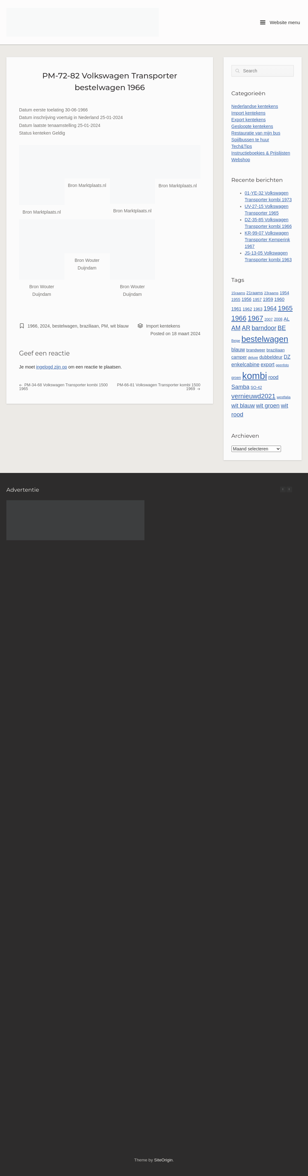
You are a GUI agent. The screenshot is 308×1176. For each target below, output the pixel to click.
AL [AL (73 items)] (287, 319)
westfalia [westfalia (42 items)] (284, 397)
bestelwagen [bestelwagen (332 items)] (264, 339)
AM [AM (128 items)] (236, 328)
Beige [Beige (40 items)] (235, 340)
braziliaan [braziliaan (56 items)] (275, 350)
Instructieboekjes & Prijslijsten (260, 153)
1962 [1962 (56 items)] (247, 309)
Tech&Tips (241, 146)
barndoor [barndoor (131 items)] (263, 327)
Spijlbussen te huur (250, 139)
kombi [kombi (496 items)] (254, 375)
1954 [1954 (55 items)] (284, 292)
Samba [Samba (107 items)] (240, 387)
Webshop (240, 159)
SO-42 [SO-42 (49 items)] (256, 387)
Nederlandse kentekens (254, 106)
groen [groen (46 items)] (236, 377)
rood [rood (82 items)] (273, 377)
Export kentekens (248, 119)
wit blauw (119, 326)
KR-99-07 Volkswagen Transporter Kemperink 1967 (267, 239)
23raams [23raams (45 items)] (271, 293)
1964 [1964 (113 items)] (270, 308)
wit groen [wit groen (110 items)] (267, 405)
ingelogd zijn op (51, 366)
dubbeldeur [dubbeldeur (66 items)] (271, 357)
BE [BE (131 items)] (282, 327)
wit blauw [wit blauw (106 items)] (243, 405)
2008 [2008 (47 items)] (278, 319)
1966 (32, 326)
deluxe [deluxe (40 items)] (253, 357)
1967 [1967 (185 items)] (255, 318)
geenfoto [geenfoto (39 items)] (282, 365)
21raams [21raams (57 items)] (254, 292)
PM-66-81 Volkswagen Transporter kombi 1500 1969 (158, 387)
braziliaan (89, 326)
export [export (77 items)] (267, 364)
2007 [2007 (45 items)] (268, 319)
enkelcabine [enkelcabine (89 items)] (245, 365)
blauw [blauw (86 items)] (238, 349)
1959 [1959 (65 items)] (268, 299)
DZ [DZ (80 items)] (287, 357)
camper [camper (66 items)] (239, 357)
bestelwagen (64, 326)
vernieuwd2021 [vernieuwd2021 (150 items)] (253, 396)
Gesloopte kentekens (252, 126)
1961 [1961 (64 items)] (236, 308)
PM (104, 326)
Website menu (280, 22)
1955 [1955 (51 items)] (235, 299)
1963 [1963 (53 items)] (258, 309)
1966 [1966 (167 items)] (238, 318)
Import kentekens (163, 326)
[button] (289, 489)
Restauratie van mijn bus (255, 133)
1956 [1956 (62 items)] (246, 299)
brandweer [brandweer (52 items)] (255, 350)
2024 (45, 326)
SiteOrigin (163, 1160)
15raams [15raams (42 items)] (238, 293)
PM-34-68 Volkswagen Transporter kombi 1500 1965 (63, 387)
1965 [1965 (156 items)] (285, 308)
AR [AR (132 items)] (246, 327)
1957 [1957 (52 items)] (257, 299)
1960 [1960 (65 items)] (279, 299)
